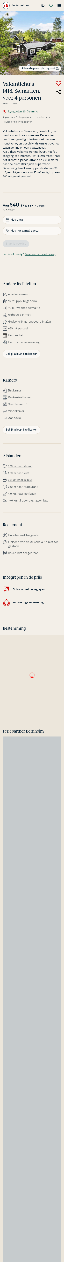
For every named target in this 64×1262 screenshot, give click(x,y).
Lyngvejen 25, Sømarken (21, 112)
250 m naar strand (20, 466)
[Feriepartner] (16, 5)
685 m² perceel (18, 328)
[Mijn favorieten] (51, 5)
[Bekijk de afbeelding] (32, 43)
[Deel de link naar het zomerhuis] (58, 91)
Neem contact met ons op (40, 254)
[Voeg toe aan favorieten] (58, 83)
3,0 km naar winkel (20, 480)
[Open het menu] (59, 5)
